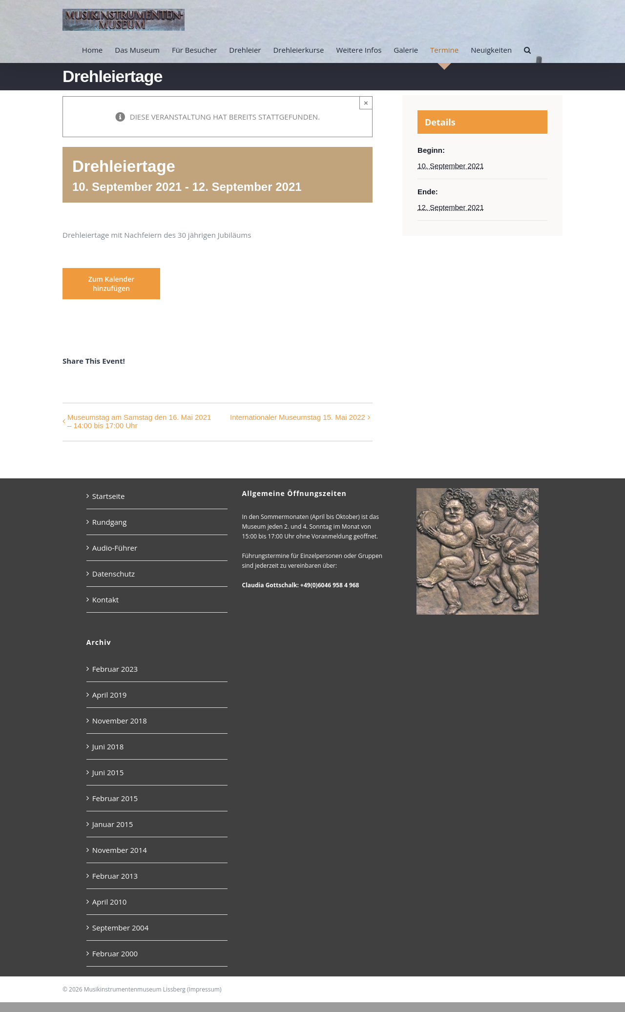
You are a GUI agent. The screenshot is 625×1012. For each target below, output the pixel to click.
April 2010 (109, 902)
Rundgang (109, 522)
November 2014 (119, 850)
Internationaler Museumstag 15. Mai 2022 (297, 417)
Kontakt (105, 599)
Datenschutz (113, 573)
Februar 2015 (115, 798)
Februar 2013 (115, 876)
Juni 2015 (108, 772)
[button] (527, 50)
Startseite (108, 496)
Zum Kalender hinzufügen (111, 283)
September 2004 (120, 927)
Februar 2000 (115, 953)
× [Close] (366, 103)
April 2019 (109, 695)
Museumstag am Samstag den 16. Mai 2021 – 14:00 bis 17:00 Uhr (139, 421)
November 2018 (119, 720)
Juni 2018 (108, 746)
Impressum (204, 989)
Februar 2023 (115, 669)
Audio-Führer (114, 548)
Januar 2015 (112, 824)
